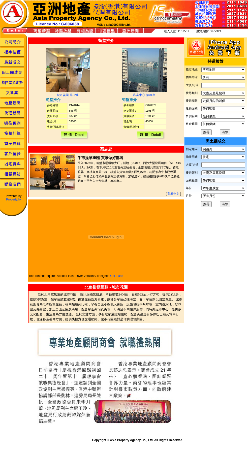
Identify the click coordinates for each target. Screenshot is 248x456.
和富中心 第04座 (144, 95)
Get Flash (116, 276)
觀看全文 (173, 193)
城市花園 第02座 (68, 95)
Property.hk (13, 199)
